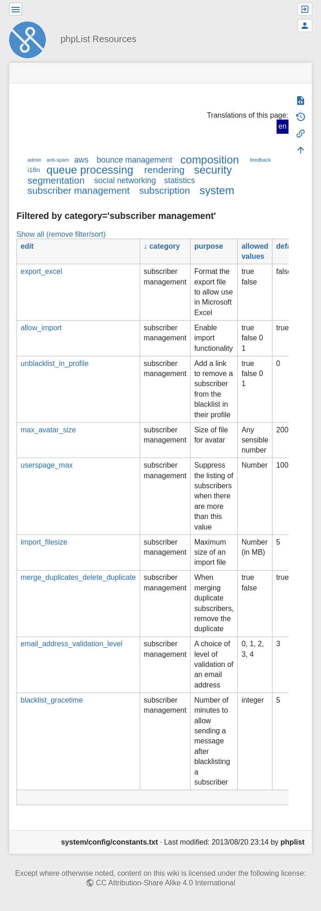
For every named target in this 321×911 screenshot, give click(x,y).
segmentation (56, 180)
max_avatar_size (48, 430)
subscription (164, 190)
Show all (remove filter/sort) (61, 234)
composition (209, 159)
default (288, 246)
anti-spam (58, 160)
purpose (208, 246)
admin (34, 160)
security (213, 170)
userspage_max (47, 465)
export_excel (41, 271)
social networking (125, 180)
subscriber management (78, 190)
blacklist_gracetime (52, 700)
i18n (33, 170)
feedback (260, 160)
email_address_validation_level (71, 644)
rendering (164, 169)
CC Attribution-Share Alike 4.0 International (165, 883)
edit (27, 246)
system (217, 190)
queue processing (90, 170)
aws (81, 159)
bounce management (134, 159)
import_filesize (44, 542)
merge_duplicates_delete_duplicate (78, 577)
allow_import (41, 328)
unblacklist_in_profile (55, 363)
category (164, 246)
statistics (179, 180)
